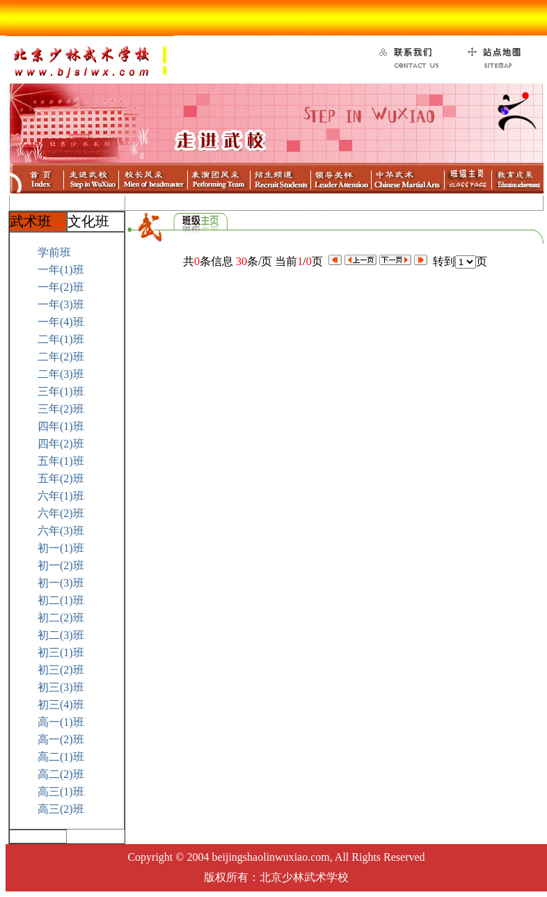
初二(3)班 (61, 635)
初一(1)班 (61, 548)
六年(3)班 (61, 531)
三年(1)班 (61, 391)
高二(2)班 (61, 774)
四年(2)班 (61, 444)
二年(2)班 (61, 357)
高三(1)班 (61, 791)
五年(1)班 (61, 461)
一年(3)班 (61, 304)
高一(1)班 (61, 722)
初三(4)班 (61, 705)
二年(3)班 (61, 374)
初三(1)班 (61, 652)
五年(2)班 (61, 478)
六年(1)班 (61, 496)
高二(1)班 (61, 757)
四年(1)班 (61, 426)
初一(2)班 (61, 565)
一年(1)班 (61, 270)
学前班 (54, 252)
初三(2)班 (61, 670)
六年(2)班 (61, 513)
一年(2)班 (61, 287)
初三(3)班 (61, 687)
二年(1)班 (61, 339)
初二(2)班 (61, 618)
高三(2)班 (61, 809)
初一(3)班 (61, 583)
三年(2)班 (61, 409)
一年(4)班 (61, 322)
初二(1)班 (61, 600)
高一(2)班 (61, 739)
